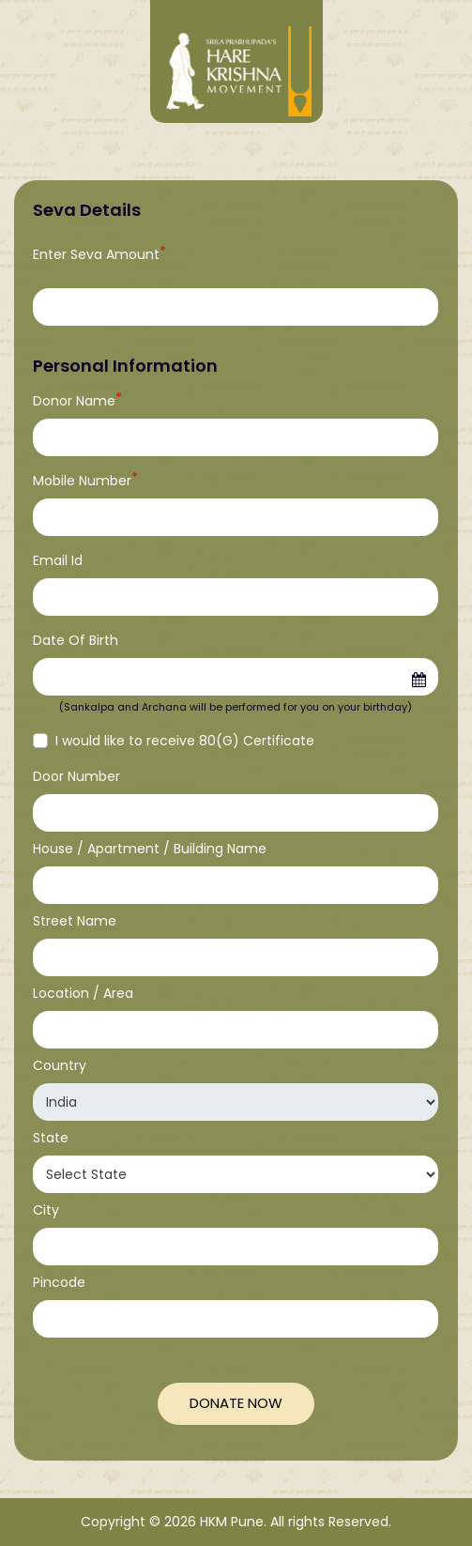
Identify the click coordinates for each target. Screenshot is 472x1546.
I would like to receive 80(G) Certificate (184, 740)
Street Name (74, 920)
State (51, 1137)
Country (59, 1065)
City (46, 1210)
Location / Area (83, 993)
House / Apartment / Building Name (149, 848)
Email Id (58, 560)
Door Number (76, 776)
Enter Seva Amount (99, 254)
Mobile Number (85, 480)
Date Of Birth (75, 640)
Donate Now (236, 1403)
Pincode (59, 1282)
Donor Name (77, 400)
